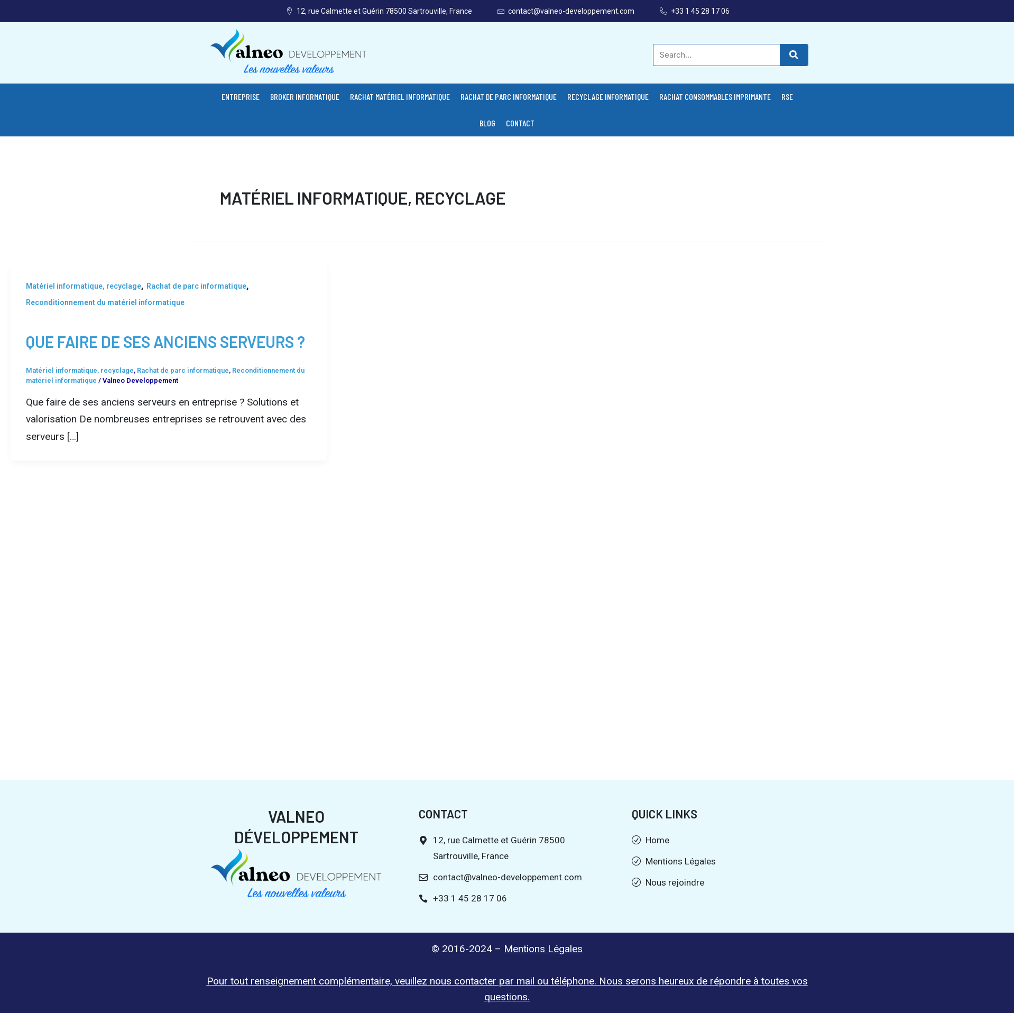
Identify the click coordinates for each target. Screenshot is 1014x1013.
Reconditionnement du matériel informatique (105, 302)
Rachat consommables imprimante (715, 96)
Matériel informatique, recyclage (83, 286)
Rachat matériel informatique (400, 96)
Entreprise (241, 96)
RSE (787, 96)
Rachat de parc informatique (508, 96)
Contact (520, 123)
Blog (487, 123)
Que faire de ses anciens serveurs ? (165, 341)
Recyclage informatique (608, 96)
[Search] (794, 55)
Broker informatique (304, 96)
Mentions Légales (543, 949)
